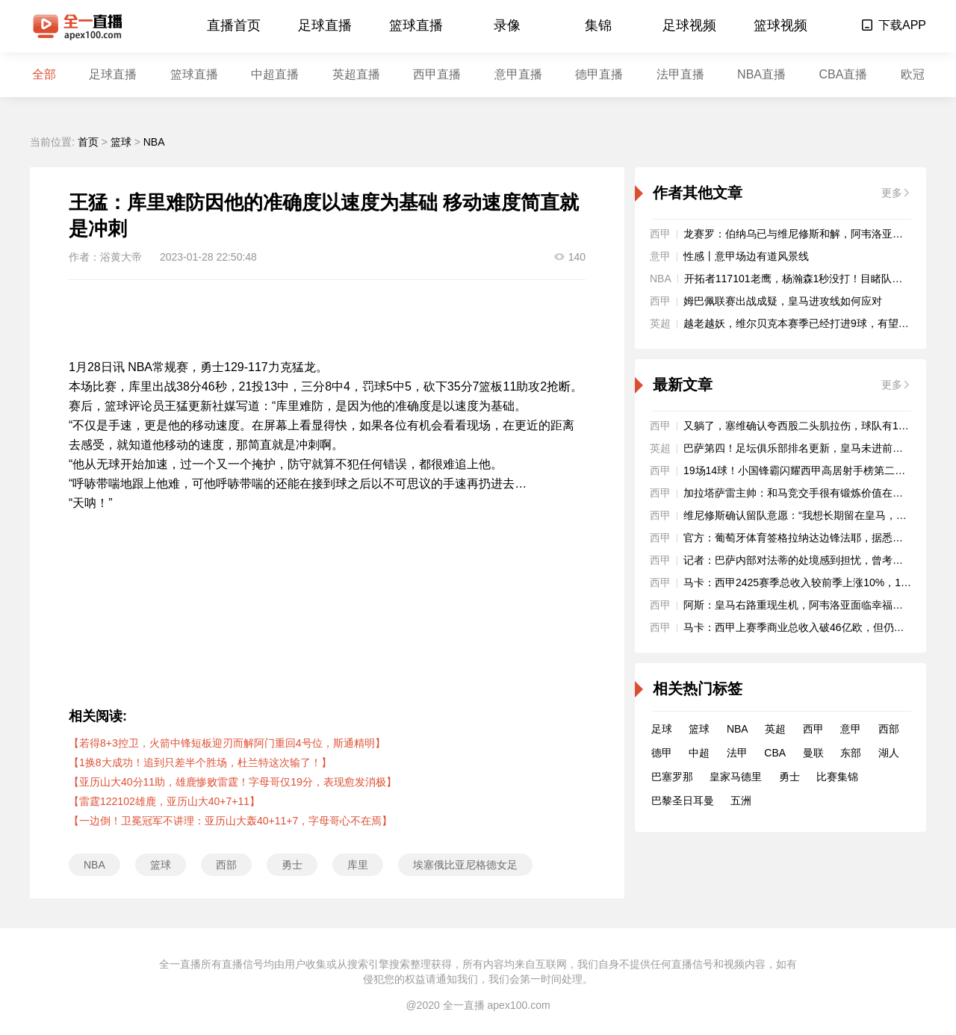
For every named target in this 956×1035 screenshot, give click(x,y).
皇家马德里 (736, 777)
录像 (507, 25)
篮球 (121, 142)
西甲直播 (437, 74)
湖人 (888, 753)
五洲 (740, 800)
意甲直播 (518, 74)
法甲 (737, 753)
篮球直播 (416, 25)
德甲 (661, 753)
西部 (226, 865)
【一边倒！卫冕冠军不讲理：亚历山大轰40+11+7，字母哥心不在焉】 (230, 821)
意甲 (850, 729)
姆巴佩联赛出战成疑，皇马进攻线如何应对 (782, 301)
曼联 (813, 753)
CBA (775, 753)
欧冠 (913, 74)
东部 (850, 753)
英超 (775, 729)
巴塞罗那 (672, 777)
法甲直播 (680, 74)
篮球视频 (780, 25)
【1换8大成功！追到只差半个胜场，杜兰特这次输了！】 (200, 762)
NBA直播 (761, 74)
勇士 (292, 865)
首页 (88, 142)
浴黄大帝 (121, 257)
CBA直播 (843, 74)
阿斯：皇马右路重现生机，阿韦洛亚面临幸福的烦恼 (803, 605)
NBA (154, 142)
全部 (44, 74)
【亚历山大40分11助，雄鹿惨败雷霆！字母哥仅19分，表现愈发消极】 (233, 782)
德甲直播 (599, 74)
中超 (699, 753)
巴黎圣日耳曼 (682, 800)
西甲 (813, 729)
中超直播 (275, 74)
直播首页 (234, 25)
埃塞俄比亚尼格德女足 (465, 865)
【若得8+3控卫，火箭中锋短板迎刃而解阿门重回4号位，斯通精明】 (227, 743)
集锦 (598, 25)
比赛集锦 (837, 777)
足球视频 (689, 25)
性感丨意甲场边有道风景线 (746, 256)
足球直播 (325, 25)
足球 (661, 729)
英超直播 (356, 74)
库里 (357, 865)
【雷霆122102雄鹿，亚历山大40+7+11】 (164, 801)
